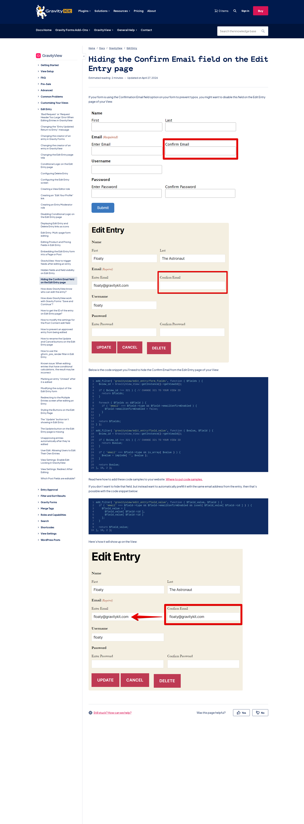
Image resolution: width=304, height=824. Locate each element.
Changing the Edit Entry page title (57, 156)
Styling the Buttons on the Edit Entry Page (57, 411)
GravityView (115, 48)
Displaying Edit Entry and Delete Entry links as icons (55, 225)
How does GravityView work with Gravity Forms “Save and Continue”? (57, 301)
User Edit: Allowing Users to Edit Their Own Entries (58, 452)
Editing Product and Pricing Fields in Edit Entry (56, 243)
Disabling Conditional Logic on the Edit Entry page (57, 215)
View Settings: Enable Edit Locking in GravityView (55, 461)
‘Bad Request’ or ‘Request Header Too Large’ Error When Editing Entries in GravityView (57, 117)
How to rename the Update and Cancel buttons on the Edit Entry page (58, 341)
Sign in (245, 10)
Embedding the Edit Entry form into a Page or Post (58, 253)
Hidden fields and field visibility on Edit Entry (57, 271)
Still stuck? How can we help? (112, 712)
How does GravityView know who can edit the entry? (56, 290)
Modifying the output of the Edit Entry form (56, 390)
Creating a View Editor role (55, 188)
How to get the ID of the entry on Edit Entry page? (57, 312)
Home (92, 48)
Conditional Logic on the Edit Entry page (57, 165)
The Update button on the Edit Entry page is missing (57, 430)
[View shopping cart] (221, 11)
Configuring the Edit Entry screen (55, 181)
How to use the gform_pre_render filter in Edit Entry (57, 354)
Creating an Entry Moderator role (56, 206)
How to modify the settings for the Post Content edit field (58, 321)
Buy (260, 11)
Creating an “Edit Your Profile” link (57, 197)
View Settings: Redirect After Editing (56, 471)
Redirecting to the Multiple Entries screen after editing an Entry (57, 400)
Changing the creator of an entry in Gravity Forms (56, 137)
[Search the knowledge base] (239, 31)
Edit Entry (132, 48)
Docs (102, 48)
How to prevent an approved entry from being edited (57, 331)
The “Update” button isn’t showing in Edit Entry (55, 421)
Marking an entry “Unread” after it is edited (58, 380)
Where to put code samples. (184, 479)
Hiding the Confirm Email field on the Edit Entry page (57, 281)
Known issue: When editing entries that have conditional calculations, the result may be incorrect (57, 368)
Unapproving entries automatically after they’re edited (55, 440)
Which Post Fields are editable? (58, 478)
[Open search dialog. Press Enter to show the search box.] (235, 11)
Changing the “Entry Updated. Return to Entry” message (57, 128)
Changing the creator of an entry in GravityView (56, 147)
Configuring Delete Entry (54, 173)
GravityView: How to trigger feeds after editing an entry (56, 262)
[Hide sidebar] (84, 56)
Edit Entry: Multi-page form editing (56, 234)
